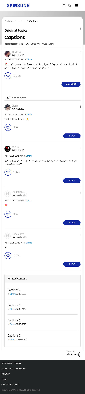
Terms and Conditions (13, 369)
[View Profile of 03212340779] (18, 234)
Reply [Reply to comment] (72, 136)
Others (29, 59)
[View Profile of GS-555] (15, 147)
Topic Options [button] (75, 28)
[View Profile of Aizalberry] (16, 52)
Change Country (10, 384)
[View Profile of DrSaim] (15, 106)
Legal (4, 379)
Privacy (5, 374)
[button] (75, 53)
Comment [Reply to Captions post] (71, 84)
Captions (13, 290)
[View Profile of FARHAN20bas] (18, 192)
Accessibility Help (11, 363)
